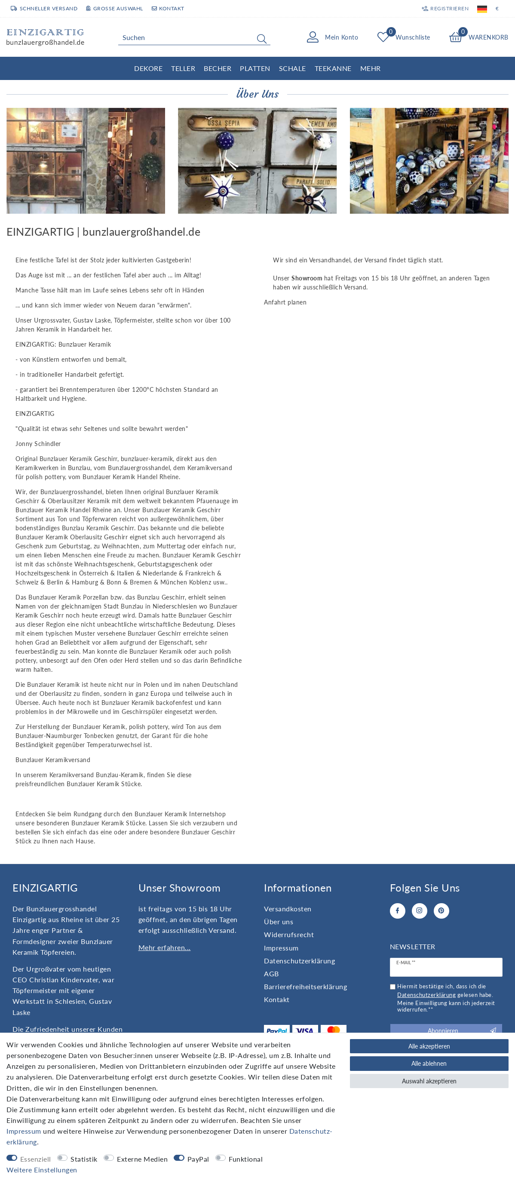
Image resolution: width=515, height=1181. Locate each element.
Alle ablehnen (429, 1063)
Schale (292, 68)
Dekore (148, 68)
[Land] (482, 8)
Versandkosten (288, 908)
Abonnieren (462, 1031)
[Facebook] (397, 911)
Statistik (84, 1159)
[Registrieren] (445, 8)
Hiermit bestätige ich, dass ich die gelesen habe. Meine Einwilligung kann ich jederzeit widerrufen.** (446, 998)
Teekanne (333, 68)
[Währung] (497, 8)
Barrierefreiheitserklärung (305, 986)
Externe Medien (142, 1159)
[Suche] (262, 38)
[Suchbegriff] (194, 37)
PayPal (198, 1159)
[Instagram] (419, 911)
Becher (217, 68)
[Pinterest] (441, 911)
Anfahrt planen (285, 302)
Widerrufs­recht (289, 934)
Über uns (278, 921)
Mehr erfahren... (164, 947)
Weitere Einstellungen (41, 1170)
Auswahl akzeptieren (429, 1081)
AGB (271, 973)
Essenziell (35, 1159)
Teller (183, 68)
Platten (255, 68)
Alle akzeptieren (429, 1046)
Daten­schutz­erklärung (299, 960)
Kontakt (168, 8)
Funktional (246, 1159)
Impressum (281, 948)
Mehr (370, 68)
